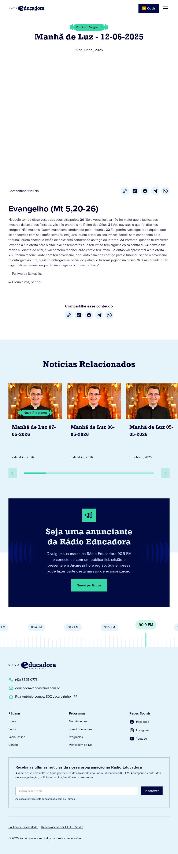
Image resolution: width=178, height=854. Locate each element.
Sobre (12, 729)
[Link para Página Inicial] (26, 8)
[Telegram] (155, 191)
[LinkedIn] (135, 191)
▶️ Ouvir (148, 8)
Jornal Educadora (80, 729)
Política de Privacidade (23, 827)
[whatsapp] (165, 191)
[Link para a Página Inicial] (32, 665)
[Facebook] (145, 191)
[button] (165, 8)
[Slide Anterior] (12, 473)
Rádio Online (16, 737)
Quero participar (89, 585)
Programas (76, 737)
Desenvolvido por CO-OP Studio (62, 827)
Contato (13, 745)
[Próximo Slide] (165, 473)
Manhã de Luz (78, 721)
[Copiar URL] (124, 191)
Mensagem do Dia (80, 745)
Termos (70, 799)
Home (12, 721)
